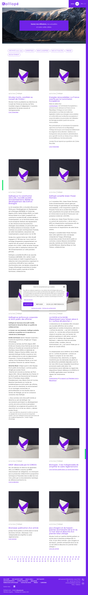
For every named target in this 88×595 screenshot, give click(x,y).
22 (59, 557)
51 (67, 559)
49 (61, 559)
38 (31, 559)
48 (59, 559)
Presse (36, 582)
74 (67, 561)
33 (17, 559)
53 (72, 559)
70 (56, 561)
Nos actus (34, 581)
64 (40, 561)
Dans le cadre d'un (55, 104)
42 (42, 559)
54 (75, 559)
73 (64, 561)
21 (57, 557)
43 (45, 559)
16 (43, 557)
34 (20, 559)
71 (59, 561)
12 (32, 557)
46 (53, 559)
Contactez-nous (26, 582)
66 (45, 561)
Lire (50, 376)
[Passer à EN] (85, 4)
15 (40, 557)
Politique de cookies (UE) (22, 592)
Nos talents (40, 579)
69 (53, 561)
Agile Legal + (29, 579)
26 (70, 557)
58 (23, 561)
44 (48, 559)
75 (70, 561)
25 (68, 557)
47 (56, 559)
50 (64, 559)
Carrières (43, 582)
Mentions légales (8, 592)
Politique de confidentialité (49, 308)
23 (62, 557)
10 (26, 557)
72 (62, 561)
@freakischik (19, 590)
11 (29, 557)
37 (28, 559)
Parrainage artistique (10, 582)
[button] (64, 287)
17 (46, 557)
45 (50, 559)
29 (79, 557)
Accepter (28, 304)
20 (54, 557)
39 (34, 559)
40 (37, 559)
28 (76, 557)
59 (26, 561)
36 (26, 559)
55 (78, 559)
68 (51, 561)
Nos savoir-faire (17, 579)
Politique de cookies (36, 308)
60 (29, 561)
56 (18, 561)
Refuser (39, 304)
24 (65, 557)
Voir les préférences (55, 304)
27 (73, 557)
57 (20, 561)
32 (15, 559)
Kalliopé (6, 579)
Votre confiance (22, 581)
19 (51, 557)
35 (23, 559)
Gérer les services (28, 299)
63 (37, 561)
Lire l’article (12, 539)
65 (42, 561)
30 (9, 559)
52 (70, 559)
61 (31, 561)
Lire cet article (54, 549)
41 (39, 559)
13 (35, 557)
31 (12, 559)
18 (48, 557)
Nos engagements (8, 581)
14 (37, 557)
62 (34, 561)
